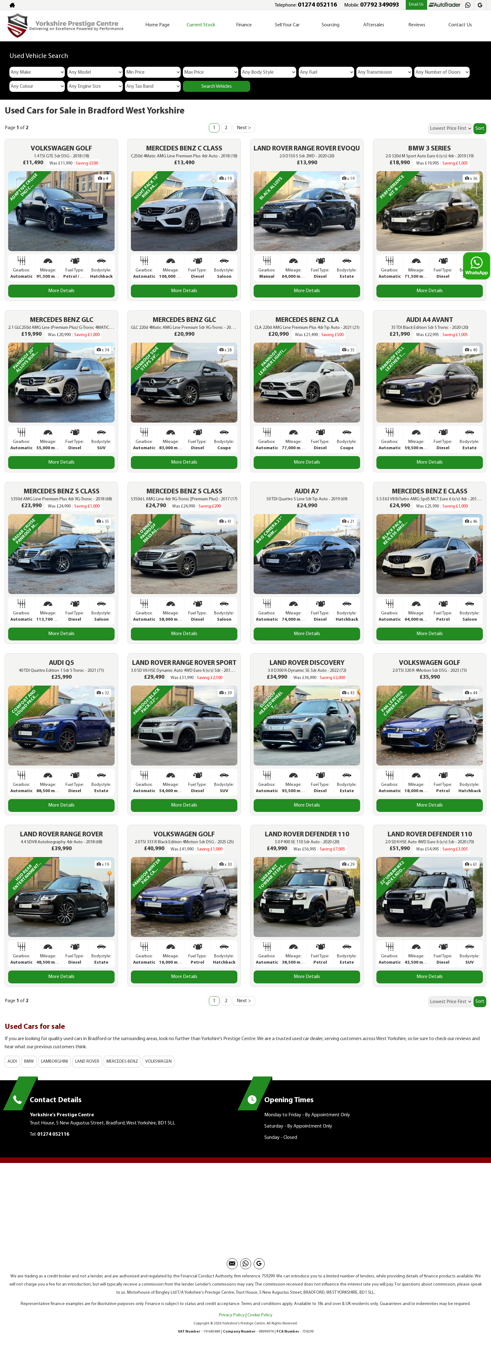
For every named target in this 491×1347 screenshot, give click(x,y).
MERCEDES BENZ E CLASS (430, 491)
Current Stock (201, 25)
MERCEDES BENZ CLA (307, 320)
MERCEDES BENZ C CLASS (184, 148)
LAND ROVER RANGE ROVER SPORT (184, 663)
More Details (61, 290)
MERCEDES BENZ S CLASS (61, 491)
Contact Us (460, 25)
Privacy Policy (232, 1315)
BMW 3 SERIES (429, 148)
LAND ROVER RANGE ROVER (61, 834)
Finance (244, 25)
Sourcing (330, 25)
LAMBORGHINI (54, 1061)
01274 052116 (317, 5)
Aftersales (373, 25)
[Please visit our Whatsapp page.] (468, 5)
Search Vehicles (216, 86)
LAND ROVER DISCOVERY (307, 663)
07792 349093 (379, 5)
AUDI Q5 (61, 663)
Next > (244, 127)
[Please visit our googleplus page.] (480, 5)
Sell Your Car (287, 25)
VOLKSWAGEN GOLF (61, 148)
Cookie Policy (259, 1315)
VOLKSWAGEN (158, 1061)
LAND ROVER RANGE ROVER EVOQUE (308, 148)
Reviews (416, 25)
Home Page (157, 25)
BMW (29, 1061)
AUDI (12, 1061)
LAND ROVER (87, 1061)
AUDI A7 (307, 491)
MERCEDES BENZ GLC (61, 320)
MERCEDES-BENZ (122, 1061)
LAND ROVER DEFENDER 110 (307, 834)
